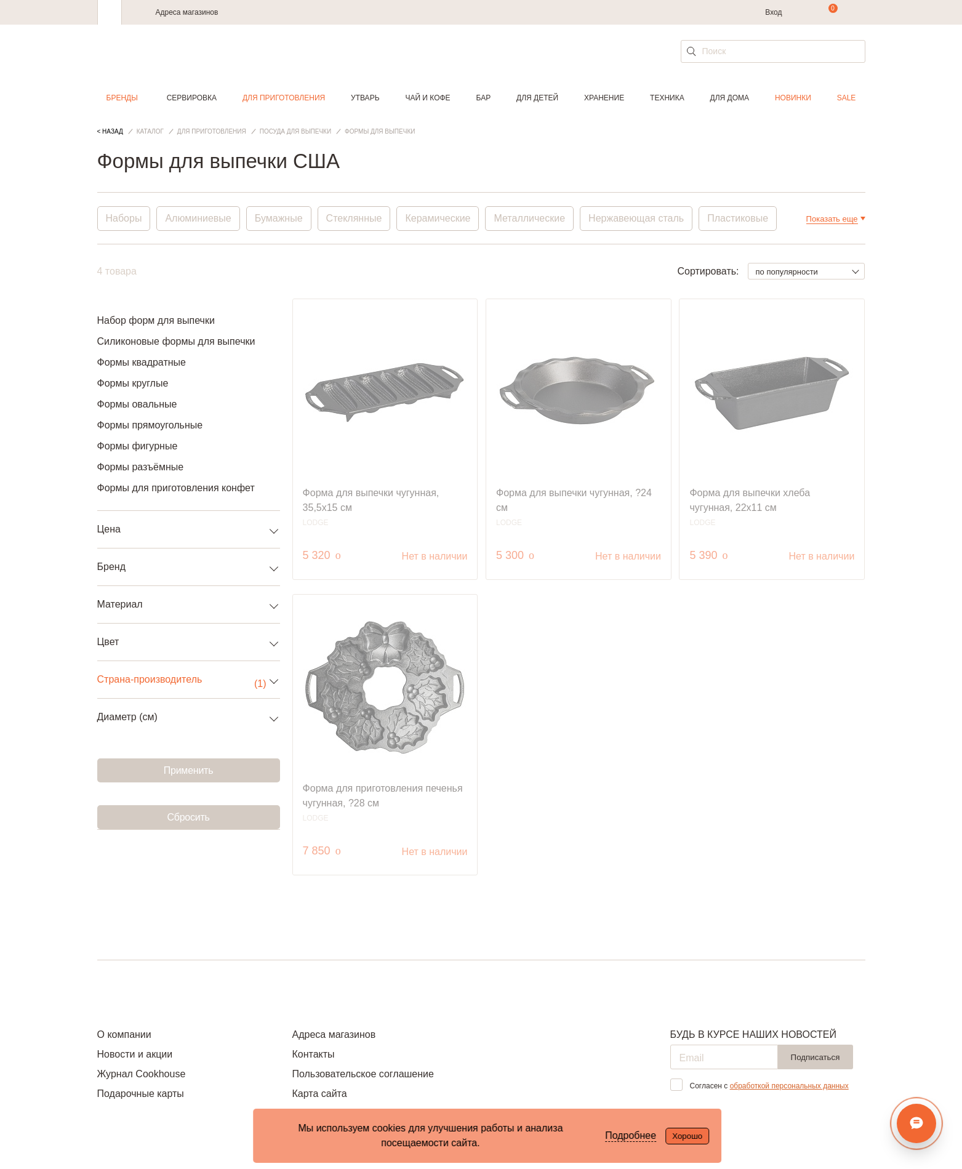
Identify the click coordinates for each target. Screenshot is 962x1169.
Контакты (313, 1054)
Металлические (529, 218)
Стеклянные (354, 218)
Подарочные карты (140, 1093)
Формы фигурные (137, 446)
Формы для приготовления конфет (176, 488)
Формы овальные (137, 404)
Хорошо (687, 1136)
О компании (124, 1034)
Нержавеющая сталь (636, 218)
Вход (773, 12)
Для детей (537, 98)
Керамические (437, 218)
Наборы (124, 218)
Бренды (122, 98)
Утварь (365, 98)
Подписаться (815, 1057)
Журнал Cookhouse (141, 1074)
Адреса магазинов (187, 12)
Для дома (729, 98)
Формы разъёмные (140, 467)
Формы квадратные (141, 362)
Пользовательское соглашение (362, 1074)
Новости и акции (135, 1054)
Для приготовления (284, 98)
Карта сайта (319, 1093)
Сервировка (192, 98)
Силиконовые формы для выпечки (176, 341)
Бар (483, 98)
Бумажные (279, 218)
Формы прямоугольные (150, 425)
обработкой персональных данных (789, 1086)
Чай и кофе (427, 98)
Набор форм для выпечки (156, 320)
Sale (846, 98)
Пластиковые (737, 218)
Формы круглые (133, 383)
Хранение (604, 98)
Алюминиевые (198, 218)
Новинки (793, 98)
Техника (667, 98)
